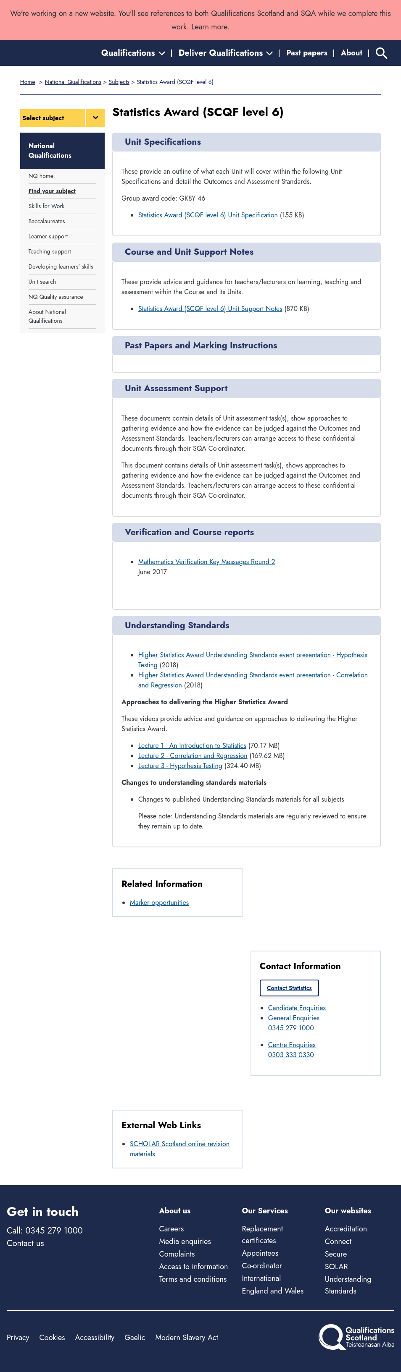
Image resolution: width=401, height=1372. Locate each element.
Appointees (260, 1253)
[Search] (381, 53)
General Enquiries (293, 1018)
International (261, 1278)
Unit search (42, 281)
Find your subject (52, 191)
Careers (171, 1228)
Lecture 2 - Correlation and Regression (193, 755)
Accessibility (95, 1337)
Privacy (18, 1337)
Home (27, 82)
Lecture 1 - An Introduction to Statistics (192, 745)
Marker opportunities (159, 902)
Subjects (119, 82)
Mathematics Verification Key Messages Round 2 (206, 562)
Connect (338, 1241)
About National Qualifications (47, 316)
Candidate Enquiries (297, 1008)
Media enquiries (185, 1241)
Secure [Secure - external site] (336, 1254)
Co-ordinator (262, 1265)
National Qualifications (73, 82)
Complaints (177, 1254)
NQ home (41, 176)
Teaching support (50, 251)
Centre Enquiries (292, 1045)
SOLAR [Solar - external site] (336, 1266)
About (351, 52)
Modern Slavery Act (186, 1337)
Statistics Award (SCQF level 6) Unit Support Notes (210, 309)
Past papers (306, 52)
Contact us (25, 1243)
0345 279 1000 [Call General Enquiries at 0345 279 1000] (291, 1028)
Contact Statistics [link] (289, 988)
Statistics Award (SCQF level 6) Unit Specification (208, 215)
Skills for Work (47, 206)
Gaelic (134, 1337)
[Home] (44, 53)
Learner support (48, 236)
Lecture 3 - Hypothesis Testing (180, 766)
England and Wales (273, 1291)
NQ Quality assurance (56, 297)
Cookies (52, 1337)
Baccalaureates (47, 221)
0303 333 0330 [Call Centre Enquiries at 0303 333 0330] (291, 1055)
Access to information (193, 1266)
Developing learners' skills (61, 266)
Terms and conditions (193, 1279)
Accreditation (346, 1228)
